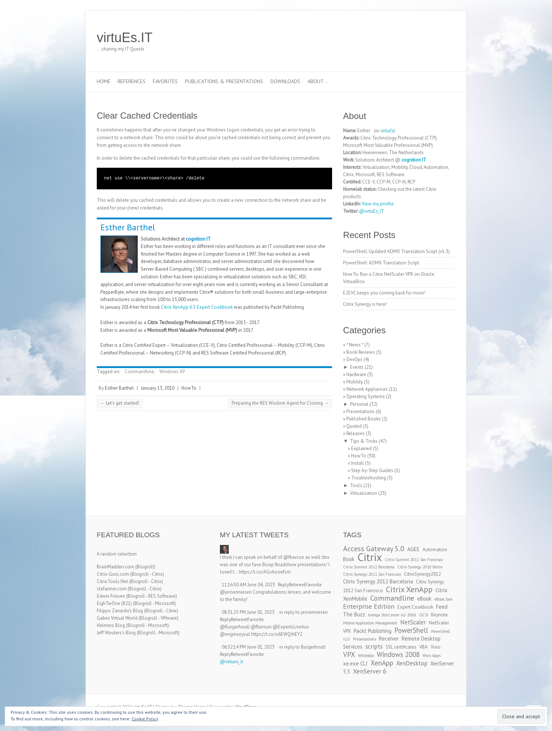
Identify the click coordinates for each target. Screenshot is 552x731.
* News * (354, 345)
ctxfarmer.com (111, 589)
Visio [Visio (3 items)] (436, 647)
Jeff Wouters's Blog (116, 633)
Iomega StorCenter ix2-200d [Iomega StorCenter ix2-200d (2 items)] (392, 614)
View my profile (378, 204)
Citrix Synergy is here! (365, 304)
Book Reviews (360, 352)
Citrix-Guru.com (113, 574)
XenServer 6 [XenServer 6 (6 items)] (370, 671)
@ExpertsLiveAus (291, 627)
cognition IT (198, 239)
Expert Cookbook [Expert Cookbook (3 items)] (415, 607)
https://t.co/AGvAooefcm (265, 572)
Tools (356, 485)
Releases (355, 433)
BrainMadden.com (115, 567)
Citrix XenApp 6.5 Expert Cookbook (197, 307)
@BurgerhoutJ (235, 627)
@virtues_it (231, 661)
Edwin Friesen (111, 596)
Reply (283, 585)
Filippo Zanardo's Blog (120, 611)
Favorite (313, 585)
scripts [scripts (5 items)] (374, 646)
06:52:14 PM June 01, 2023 (248, 647)
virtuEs (386, 130)
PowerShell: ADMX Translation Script (381, 263)
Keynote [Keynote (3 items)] (439, 615)
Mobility (354, 382)
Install (357, 463)
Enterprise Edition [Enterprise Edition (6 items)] (368, 606)
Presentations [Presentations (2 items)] (364, 639)
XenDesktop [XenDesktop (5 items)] (411, 663)
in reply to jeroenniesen (303, 612)
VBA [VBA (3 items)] (423, 647)
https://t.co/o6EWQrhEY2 (276, 634)
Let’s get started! (119, 403)
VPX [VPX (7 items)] (349, 654)
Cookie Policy (145, 718)
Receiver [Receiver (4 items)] (389, 638)
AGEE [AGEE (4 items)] (413, 549)
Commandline (139, 371)
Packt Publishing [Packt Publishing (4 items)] (372, 630)
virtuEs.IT (124, 37)
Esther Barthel (127, 227)
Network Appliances (367, 389)
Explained (361, 448)
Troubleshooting (368, 478)
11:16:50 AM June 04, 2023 (248, 585)
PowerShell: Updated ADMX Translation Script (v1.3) (396, 251)
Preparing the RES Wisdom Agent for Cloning (280, 403)
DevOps (354, 359)
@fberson (293, 557)
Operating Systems (365, 396)
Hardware (356, 374)
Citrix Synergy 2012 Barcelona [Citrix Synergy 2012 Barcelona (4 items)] (378, 581)
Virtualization (363, 493)
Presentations (360, 411)
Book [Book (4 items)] (348, 559)
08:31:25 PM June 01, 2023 (248, 612)
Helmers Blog (111, 625)
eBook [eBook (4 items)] (424, 598)
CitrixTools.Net (112, 581)
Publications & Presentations (224, 81)
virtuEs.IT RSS (436, 37)
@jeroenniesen (236, 592)
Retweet (297, 585)
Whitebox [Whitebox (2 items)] (366, 655)
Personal (359, 404)
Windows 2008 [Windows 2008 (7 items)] (398, 654)
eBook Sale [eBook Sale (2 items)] (443, 599)
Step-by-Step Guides (372, 470)
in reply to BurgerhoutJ (302, 647)
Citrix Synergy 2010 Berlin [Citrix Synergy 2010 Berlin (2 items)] (420, 566)
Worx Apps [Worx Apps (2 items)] (432, 655)
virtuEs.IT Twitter (414, 37)
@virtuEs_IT (371, 211)
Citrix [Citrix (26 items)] (369, 557)
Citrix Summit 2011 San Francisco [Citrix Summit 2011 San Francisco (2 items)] (414, 559)
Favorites (165, 81)
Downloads (285, 81)
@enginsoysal (235, 634)
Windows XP (172, 371)
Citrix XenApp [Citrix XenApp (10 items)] (409, 589)
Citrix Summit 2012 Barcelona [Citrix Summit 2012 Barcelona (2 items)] (368, 566)
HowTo (188, 388)
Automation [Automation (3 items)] (435, 549)
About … (318, 81)
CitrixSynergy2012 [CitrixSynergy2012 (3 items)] (422, 574)
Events (357, 367)
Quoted (354, 426)
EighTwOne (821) (114, 603)
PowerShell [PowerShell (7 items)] (411, 630)
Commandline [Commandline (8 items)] (392, 597)
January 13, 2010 (157, 388)
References (132, 81)
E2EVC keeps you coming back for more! (384, 293)
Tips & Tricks (364, 441)
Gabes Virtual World (117, 618)
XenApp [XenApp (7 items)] (382, 662)
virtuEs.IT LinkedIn (425, 37)
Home (103, 81)
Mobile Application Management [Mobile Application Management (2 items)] (370, 623)
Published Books (363, 419)
